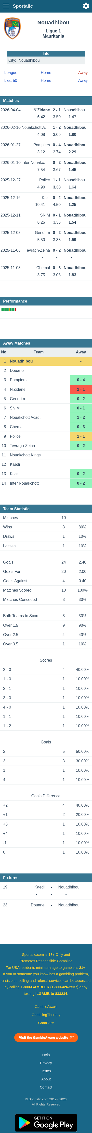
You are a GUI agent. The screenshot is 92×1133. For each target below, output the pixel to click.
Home (46, 73)
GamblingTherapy (46, 1015)
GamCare (46, 1023)
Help (46, 1055)
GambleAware (46, 1007)
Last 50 (10, 80)
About (46, 1079)
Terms (46, 1071)
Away (83, 80)
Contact (46, 1087)
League (10, 73)
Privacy (46, 1063)
